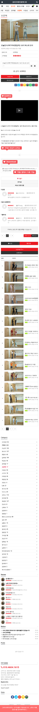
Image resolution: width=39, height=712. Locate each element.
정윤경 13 (5, 532)
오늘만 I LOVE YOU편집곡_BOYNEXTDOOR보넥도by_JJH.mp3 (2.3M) (19, 170)
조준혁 (19, 10)
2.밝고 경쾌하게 (5, 202)
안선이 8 (4, 504)
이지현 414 (5, 442)
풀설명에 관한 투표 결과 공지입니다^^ (13, 634)
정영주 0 (4, 526)
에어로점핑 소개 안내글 (8, 638)
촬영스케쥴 (20, 6)
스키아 (32, 10)
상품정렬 (19, 252)
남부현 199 (5, 457)
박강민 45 (5, 460)
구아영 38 (5, 535)
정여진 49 (5, 529)
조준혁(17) (19, 249)
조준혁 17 (5, 467)
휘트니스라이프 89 (7, 517)
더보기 (34, 235)
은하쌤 (13, 10)
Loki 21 (4, 485)
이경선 (26, 10)
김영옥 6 (4, 510)
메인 (7, 6)
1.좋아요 (3, 214)
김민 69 (4, 520)
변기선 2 (4, 545)
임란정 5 (4, 560)
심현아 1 (4, 548)
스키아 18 (5, 473)
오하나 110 (5, 495)
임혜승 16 (5, 541)
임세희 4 (4, 563)
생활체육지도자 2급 (7, 636)
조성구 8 (4, 538)
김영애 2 (4, 566)
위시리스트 (10, 80)
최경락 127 (5, 501)
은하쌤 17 (5, 464)
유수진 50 (5, 489)
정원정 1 (4, 513)
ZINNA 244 (5, 445)
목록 (29, 243)
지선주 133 (5, 448)
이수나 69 (5, 492)
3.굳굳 (3, 189)
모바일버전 (27, 704)
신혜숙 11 (5, 507)
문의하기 (19, 704)
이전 (10, 243)
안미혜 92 (5, 498)
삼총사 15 (5, 523)
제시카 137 (5, 451)
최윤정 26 (5, 479)
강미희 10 (5, 554)
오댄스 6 (4, 482)
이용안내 (11, 704)
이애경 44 (5, 476)
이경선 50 (5, 470)
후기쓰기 (27, 235)
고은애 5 (4, 557)
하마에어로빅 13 (7, 551)
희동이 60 (5, 454)
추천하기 (29, 80)
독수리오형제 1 (6, 569)
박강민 (7, 10)
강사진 (13, 6)
